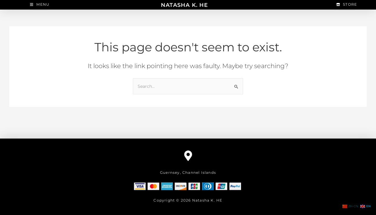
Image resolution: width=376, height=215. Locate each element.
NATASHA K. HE (184, 4)
